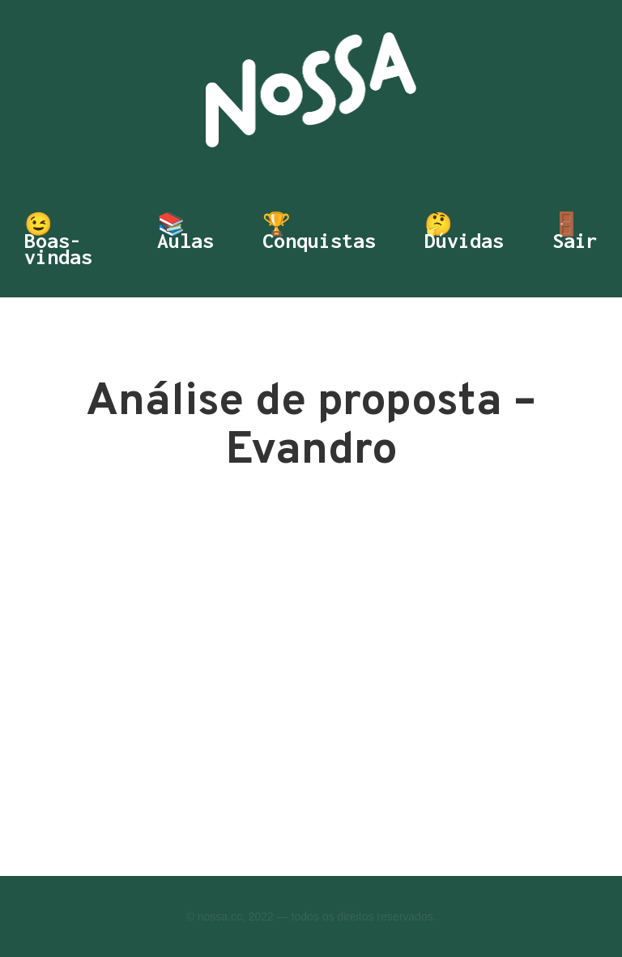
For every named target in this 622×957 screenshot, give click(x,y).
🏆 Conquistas (319, 234)
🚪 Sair (575, 234)
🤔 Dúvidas (464, 234)
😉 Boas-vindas (58, 240)
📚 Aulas (185, 234)
